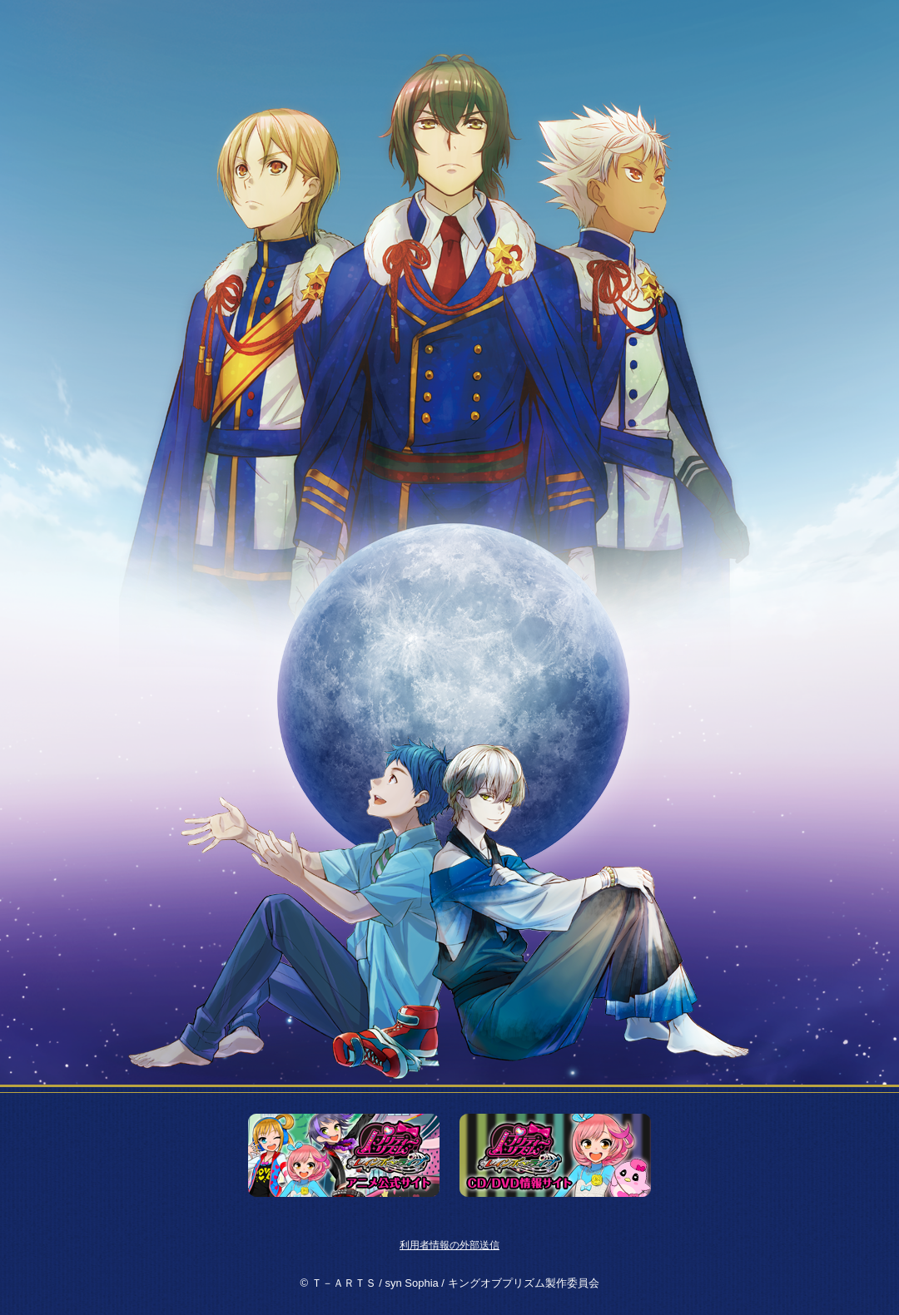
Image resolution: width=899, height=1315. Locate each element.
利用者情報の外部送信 (449, 1245)
